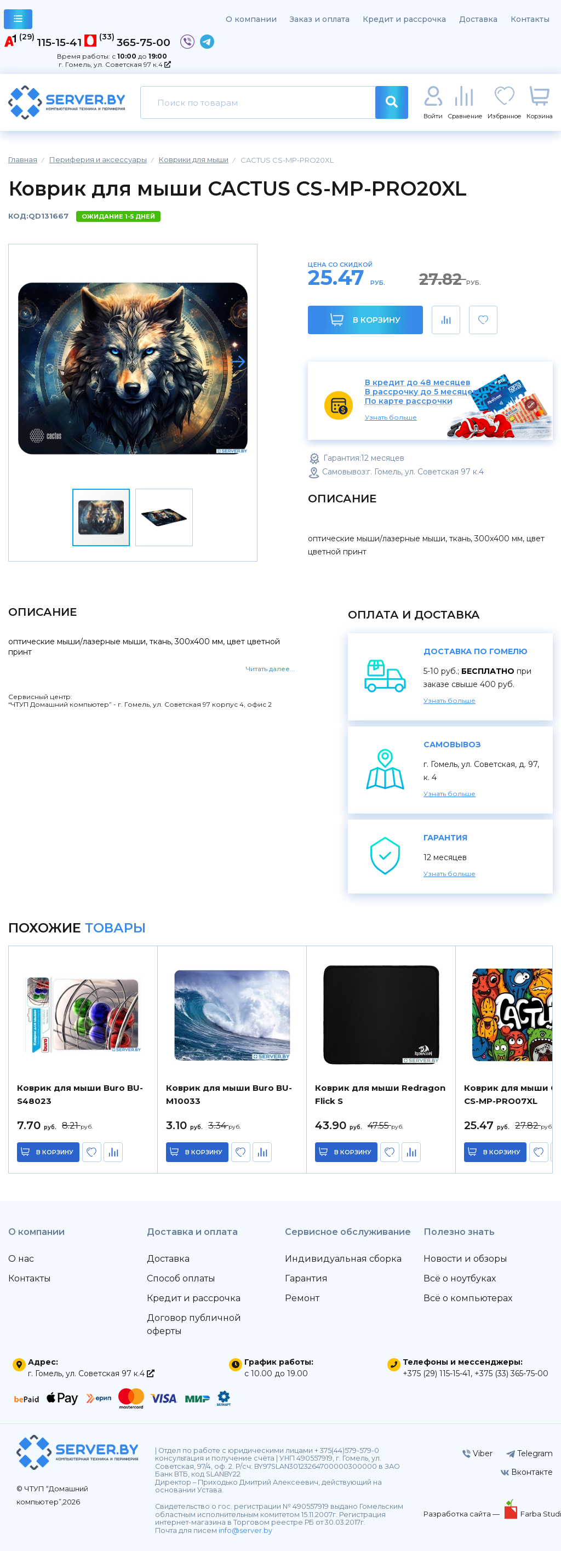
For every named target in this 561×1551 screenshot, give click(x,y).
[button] (238, 361)
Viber (477, 1453)
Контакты (530, 19)
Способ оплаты (181, 1278)
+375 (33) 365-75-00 (511, 1373)
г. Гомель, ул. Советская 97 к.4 (115, 64)
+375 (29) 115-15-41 (437, 1373)
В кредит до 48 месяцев (418, 382)
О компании (251, 19)
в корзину (54, 1152)
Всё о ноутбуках (459, 1278)
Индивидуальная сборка (343, 1259)
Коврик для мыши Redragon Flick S (380, 1094)
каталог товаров (18, 20)
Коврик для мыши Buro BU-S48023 (80, 1094)
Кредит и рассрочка (404, 19)
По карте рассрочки (409, 401)
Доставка (478, 19)
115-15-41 (59, 42)
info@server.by (245, 1530)
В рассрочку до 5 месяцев (421, 392)
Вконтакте (527, 1472)
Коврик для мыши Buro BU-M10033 (229, 1094)
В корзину (365, 320)
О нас (21, 1259)
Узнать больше (391, 417)
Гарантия (306, 1278)
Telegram (529, 1453)
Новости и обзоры (465, 1259)
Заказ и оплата (320, 19)
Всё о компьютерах (467, 1298)
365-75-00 (143, 42)
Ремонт (302, 1298)
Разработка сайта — (462, 1513)
